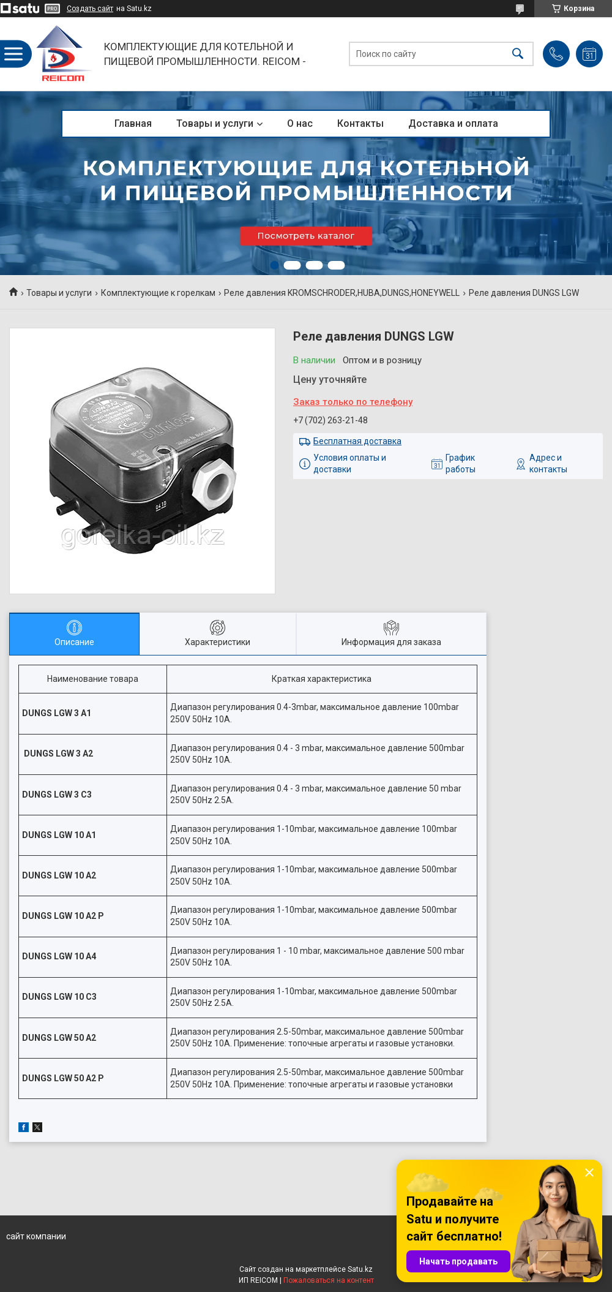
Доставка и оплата (453, 123)
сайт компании (36, 1236)
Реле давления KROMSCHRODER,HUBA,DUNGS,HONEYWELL (342, 293)
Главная (133, 123)
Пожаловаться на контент (328, 1280)
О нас (300, 123)
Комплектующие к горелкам (158, 293)
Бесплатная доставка (357, 441)
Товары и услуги (214, 123)
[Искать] (517, 54)
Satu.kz (360, 1269)
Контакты (360, 123)
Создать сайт (90, 8)
